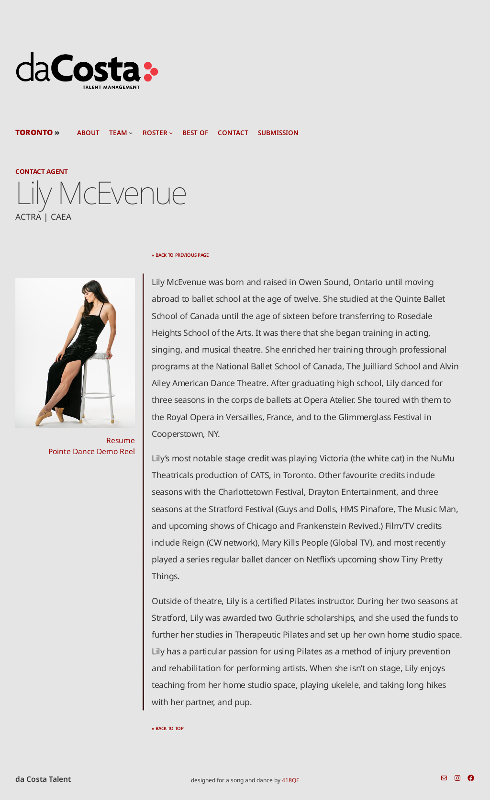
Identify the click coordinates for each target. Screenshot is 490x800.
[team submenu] (131, 133)
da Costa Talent (43, 779)
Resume (120, 440)
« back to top (168, 728)
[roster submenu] (171, 133)
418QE (291, 780)
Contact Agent (41, 171)
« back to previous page (180, 255)
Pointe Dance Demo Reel (91, 451)
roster (155, 132)
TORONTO (34, 132)
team (118, 132)
